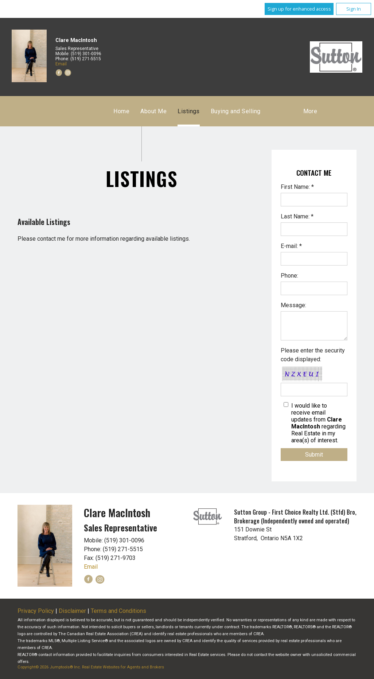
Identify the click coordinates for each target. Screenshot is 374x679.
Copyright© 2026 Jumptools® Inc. (49, 667)
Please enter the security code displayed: (313, 355)
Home (121, 111)
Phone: (289, 275)
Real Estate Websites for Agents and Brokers (123, 667)
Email (61, 63)
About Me (153, 111)
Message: (293, 305)
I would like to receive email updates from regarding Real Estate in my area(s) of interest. (318, 423)
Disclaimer (72, 610)
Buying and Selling (236, 111)
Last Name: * (297, 216)
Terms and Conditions (118, 610)
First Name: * (297, 186)
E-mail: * (291, 246)
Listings (189, 111)
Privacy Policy (35, 610)
